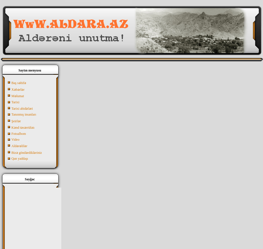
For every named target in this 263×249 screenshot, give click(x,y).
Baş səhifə (18, 83)
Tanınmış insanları (23, 114)
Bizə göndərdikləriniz (26, 153)
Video (15, 140)
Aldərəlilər (19, 146)
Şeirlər (16, 121)
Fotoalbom (18, 134)
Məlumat (17, 96)
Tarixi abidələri (22, 109)
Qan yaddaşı (19, 159)
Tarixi (15, 102)
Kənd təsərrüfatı (23, 128)
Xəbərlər (18, 90)
